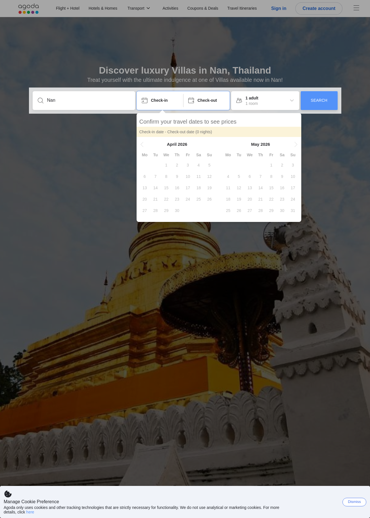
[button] (142, 144)
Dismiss (354, 502)
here (30, 512)
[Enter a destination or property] (88, 100)
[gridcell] (166, 165)
